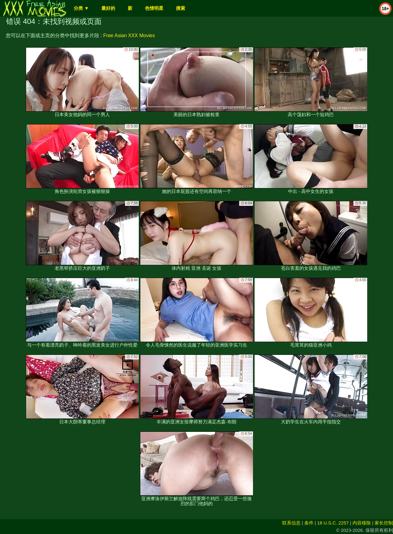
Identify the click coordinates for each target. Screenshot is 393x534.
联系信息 (291, 522)
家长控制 (384, 522)
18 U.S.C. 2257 (333, 522)
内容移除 (361, 522)
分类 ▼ (81, 8)
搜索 (180, 8)
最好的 (108, 8)
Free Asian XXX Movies (129, 35)
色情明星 (154, 8)
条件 (308, 522)
